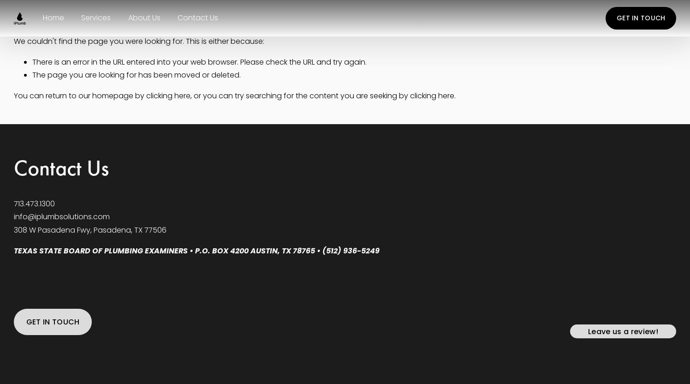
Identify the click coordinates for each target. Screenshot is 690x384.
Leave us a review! (623, 331)
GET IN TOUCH (641, 18)
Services (96, 17)
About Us (144, 17)
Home (53, 17)
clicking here (168, 95)
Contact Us (198, 17)
